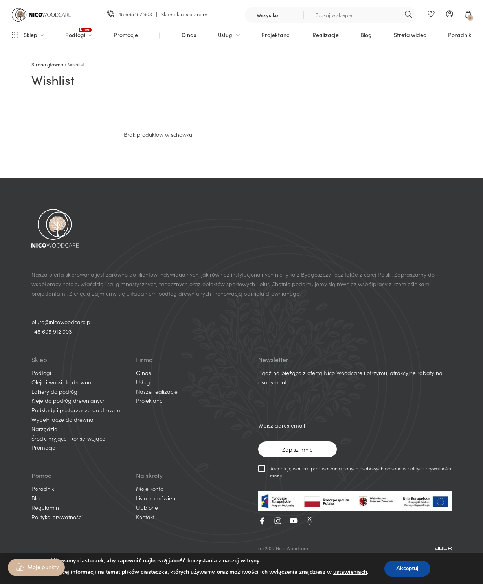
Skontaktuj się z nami (185, 14)
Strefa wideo (410, 35)
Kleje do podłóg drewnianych (68, 400)
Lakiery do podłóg (54, 391)
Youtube (294, 521)
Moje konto (449, 15)
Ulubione (431, 15)
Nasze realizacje (157, 391)
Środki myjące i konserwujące (68, 438)
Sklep (30, 35)
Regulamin (45, 507)
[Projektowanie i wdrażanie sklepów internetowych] (443, 548)
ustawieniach (350, 572)
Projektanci (275, 35)
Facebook (262, 521)
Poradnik (459, 35)
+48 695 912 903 (51, 331)
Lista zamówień (155, 498)
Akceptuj (407, 568)
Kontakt (145, 517)
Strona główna (47, 64)
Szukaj (408, 15)
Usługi (225, 35)
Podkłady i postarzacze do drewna (75, 410)
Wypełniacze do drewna (62, 419)
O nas (189, 35)
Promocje (126, 35)
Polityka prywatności (57, 517)
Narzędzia (44, 429)
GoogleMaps (309, 521)
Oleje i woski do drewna (61, 382)
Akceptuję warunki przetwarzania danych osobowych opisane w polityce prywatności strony (354, 472)
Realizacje (325, 35)
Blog (366, 35)
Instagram (278, 521)
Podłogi (75, 35)
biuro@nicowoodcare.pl (61, 322)
